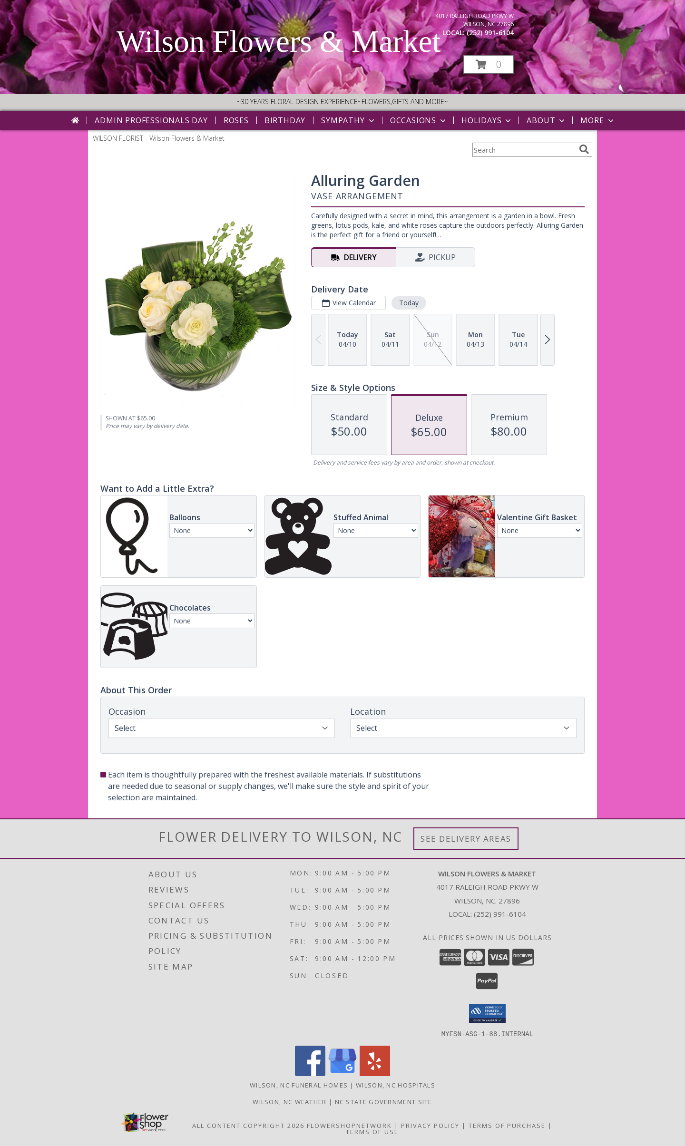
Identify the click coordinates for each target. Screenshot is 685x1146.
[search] (584, 149)
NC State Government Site (383, 1101)
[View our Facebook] (310, 1073)
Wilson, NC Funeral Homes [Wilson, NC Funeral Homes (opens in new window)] (299, 1084)
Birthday (284, 120)
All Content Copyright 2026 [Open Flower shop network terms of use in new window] (248, 1125)
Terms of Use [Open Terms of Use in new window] (372, 1131)
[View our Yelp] (375, 1073)
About (547, 120)
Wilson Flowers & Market (279, 41)
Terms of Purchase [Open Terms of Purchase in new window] (507, 1125)
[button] (488, 64)
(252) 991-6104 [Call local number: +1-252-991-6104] (490, 32)
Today (409, 302)
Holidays (487, 120)
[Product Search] (524, 149)
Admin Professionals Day (151, 120)
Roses (236, 120)
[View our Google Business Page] (342, 1073)
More (597, 120)
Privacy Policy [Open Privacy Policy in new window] (430, 1125)
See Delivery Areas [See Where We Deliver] (466, 838)
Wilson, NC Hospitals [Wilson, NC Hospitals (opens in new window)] (395, 1084)
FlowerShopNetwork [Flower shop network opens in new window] (349, 1125)
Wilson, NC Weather (289, 1101)
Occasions (419, 120)
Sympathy (348, 120)
